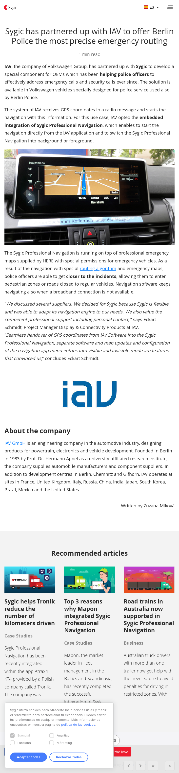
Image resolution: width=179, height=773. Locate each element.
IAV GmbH (14, 443)
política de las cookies (78, 724)
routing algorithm (98, 268)
